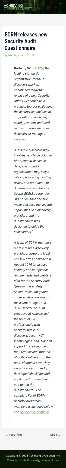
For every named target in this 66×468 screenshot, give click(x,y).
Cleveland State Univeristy (23, 460)
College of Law (49, 460)
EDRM (39, 68)
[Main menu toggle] (59, 7)
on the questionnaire (34, 412)
